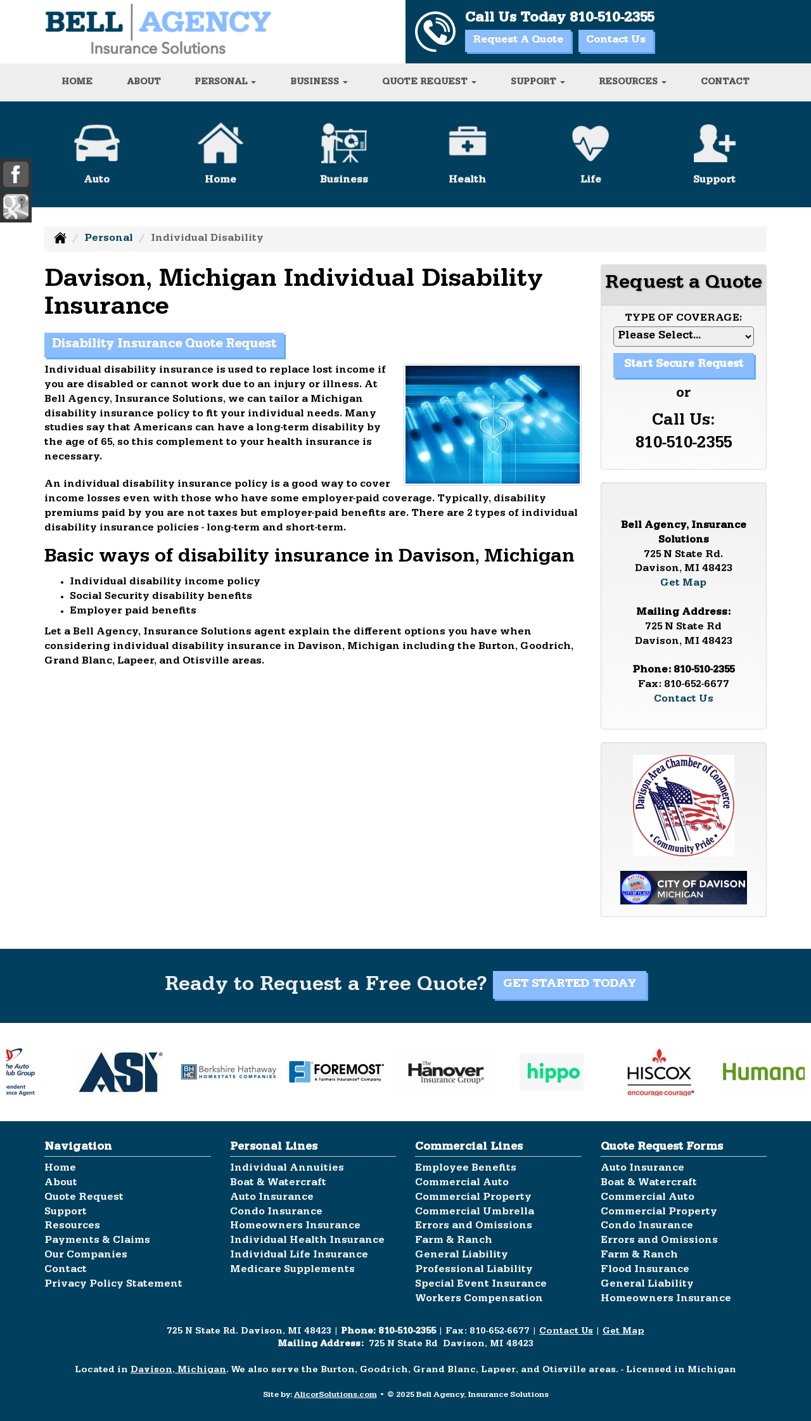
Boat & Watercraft (278, 1183)
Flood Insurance (645, 1270)
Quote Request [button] (429, 82)
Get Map (683, 584)
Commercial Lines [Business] (469, 1148)
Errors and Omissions (473, 1226)
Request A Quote (518, 40)
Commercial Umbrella (474, 1212)
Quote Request (84, 1198)
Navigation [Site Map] (78, 1148)
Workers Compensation (479, 1299)
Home (77, 82)
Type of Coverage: (683, 319)
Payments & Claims (97, 1241)
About (144, 82)
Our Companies (85, 1256)
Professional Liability (474, 1270)
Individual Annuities (287, 1169)
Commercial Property (473, 1198)
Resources (72, 1226)
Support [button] (538, 82)
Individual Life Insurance (299, 1256)
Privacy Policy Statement (113, 1285)
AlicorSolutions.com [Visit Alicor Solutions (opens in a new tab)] (335, 1395)
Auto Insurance (272, 1198)
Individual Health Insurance (307, 1241)
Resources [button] (633, 82)
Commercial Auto (462, 1183)
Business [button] (319, 82)
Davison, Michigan (178, 1370)
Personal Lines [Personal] (273, 1148)
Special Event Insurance (481, 1285)
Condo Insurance (276, 1212)
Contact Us (616, 40)
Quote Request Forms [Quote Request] (662, 1148)
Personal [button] (225, 82)
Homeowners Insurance (295, 1226)
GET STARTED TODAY (569, 985)
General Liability (461, 1256)
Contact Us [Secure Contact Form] (683, 700)
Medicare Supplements (292, 1270)
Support (65, 1212)
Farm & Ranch (453, 1241)
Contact (725, 82)
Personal (108, 239)
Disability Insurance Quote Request (164, 345)
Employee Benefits (465, 1169)
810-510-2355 (612, 19)
